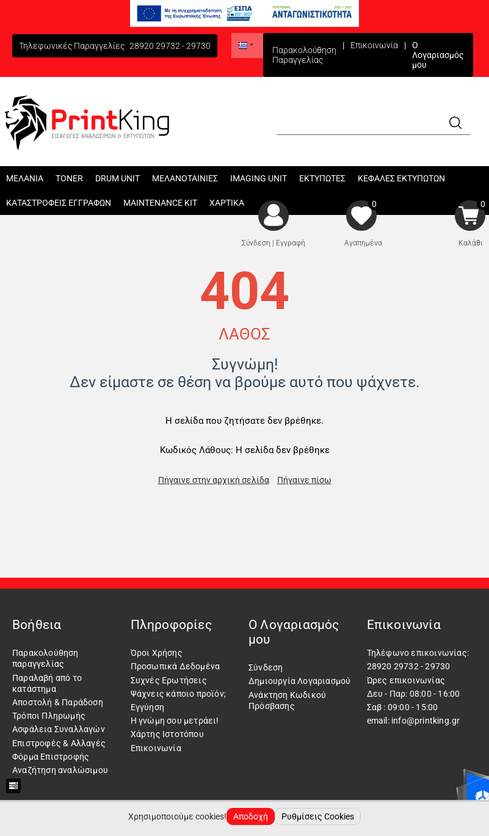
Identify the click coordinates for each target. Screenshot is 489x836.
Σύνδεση (256, 243)
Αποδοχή (250, 816)
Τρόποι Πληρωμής (48, 716)
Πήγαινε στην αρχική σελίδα (213, 480)
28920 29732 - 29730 (170, 46)
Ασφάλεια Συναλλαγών (58, 729)
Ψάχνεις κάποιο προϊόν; (178, 694)
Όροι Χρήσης (157, 653)
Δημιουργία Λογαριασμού (299, 681)
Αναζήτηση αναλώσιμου (60, 770)
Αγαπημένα (363, 243)
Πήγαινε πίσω (304, 480)
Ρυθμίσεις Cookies (317, 816)
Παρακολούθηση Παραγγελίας (304, 55)
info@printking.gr (425, 720)
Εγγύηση (147, 707)
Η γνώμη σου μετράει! (175, 720)
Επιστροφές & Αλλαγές (59, 743)
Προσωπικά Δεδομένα (175, 666)
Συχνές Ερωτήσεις (169, 680)
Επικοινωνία (374, 45)
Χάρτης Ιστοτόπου (167, 734)
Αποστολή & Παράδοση (57, 702)
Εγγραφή (290, 243)
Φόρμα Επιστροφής (50, 756)
